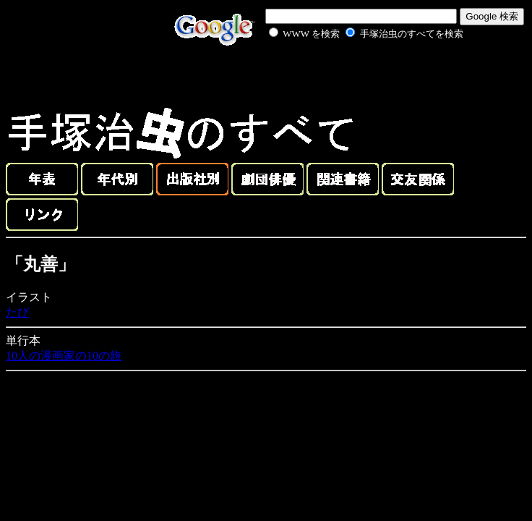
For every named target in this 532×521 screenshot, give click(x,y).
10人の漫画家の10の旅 (63, 356)
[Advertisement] (349, 75)
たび (17, 312)
